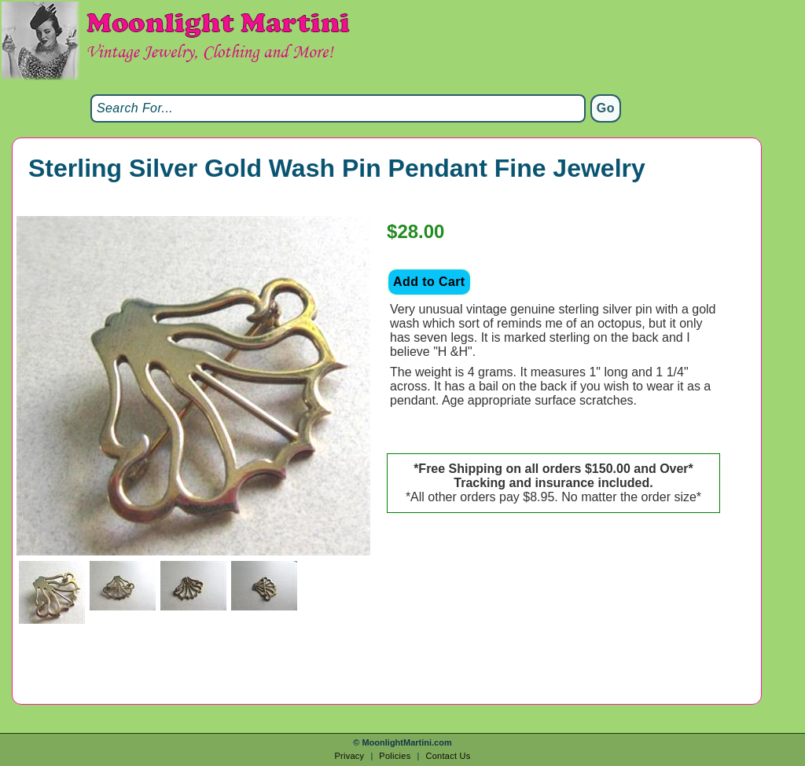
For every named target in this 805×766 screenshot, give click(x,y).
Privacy (349, 756)
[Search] (338, 108)
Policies (394, 756)
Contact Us (447, 756)
